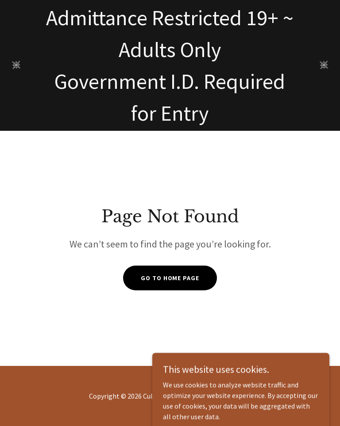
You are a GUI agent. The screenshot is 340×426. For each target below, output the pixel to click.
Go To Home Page (170, 278)
